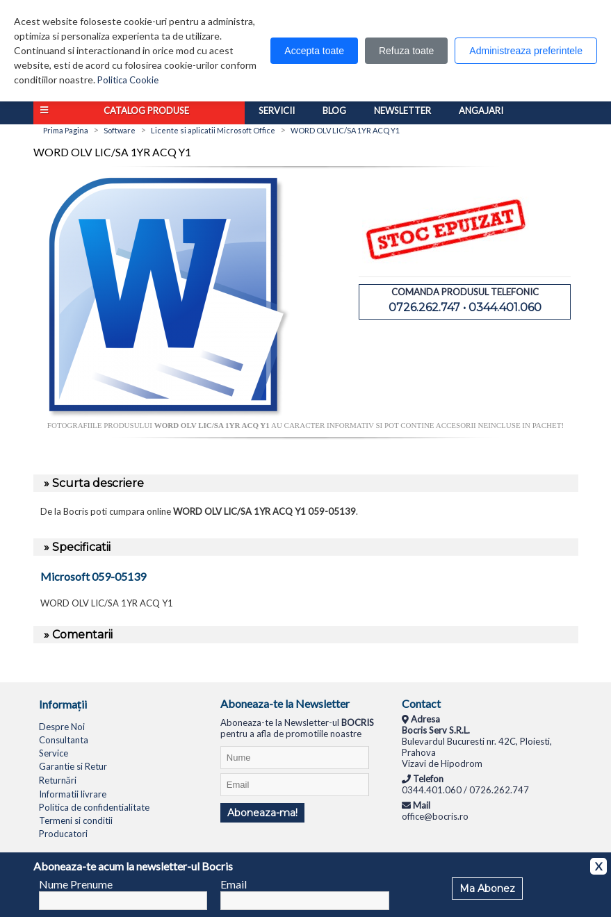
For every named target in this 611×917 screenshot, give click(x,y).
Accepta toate (314, 50)
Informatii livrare (72, 794)
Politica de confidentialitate (94, 807)
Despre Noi (62, 726)
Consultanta (63, 739)
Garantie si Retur (73, 766)
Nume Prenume (76, 884)
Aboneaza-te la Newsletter (285, 703)
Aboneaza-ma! (262, 813)
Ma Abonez (487, 888)
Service (53, 753)
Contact (421, 703)
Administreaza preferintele (526, 50)
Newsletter (402, 110)
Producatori (63, 833)
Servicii (277, 110)
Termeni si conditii (76, 820)
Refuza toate (406, 50)
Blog (334, 110)
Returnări (57, 780)
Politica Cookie (127, 79)
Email (233, 884)
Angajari (481, 110)
